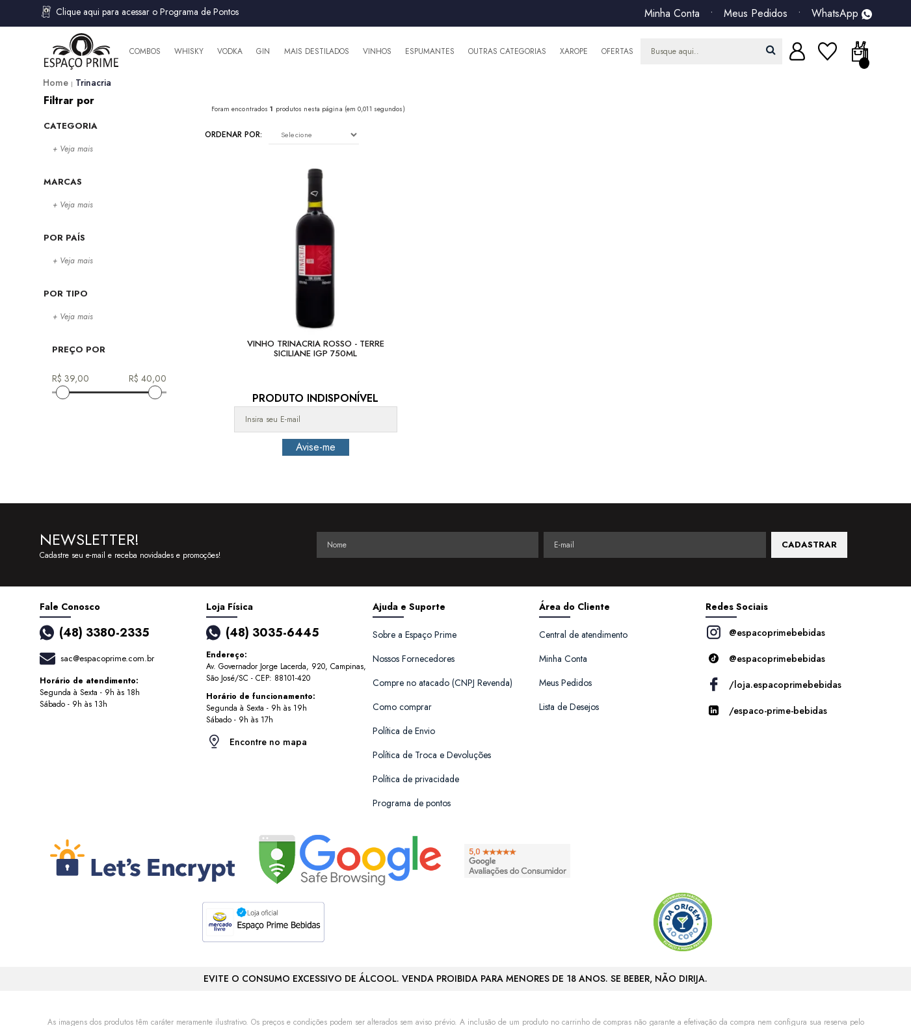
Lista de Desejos (569, 706)
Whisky (189, 51)
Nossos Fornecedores (414, 658)
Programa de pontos (412, 802)
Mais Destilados (316, 51)
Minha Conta (672, 13)
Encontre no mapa (256, 741)
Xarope (574, 51)
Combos (145, 51)
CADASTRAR (809, 544)
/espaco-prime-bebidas (766, 710)
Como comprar (402, 706)
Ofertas (617, 51)
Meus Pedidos (755, 13)
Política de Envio (404, 730)
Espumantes (430, 51)
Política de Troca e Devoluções (432, 754)
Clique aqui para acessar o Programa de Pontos (139, 11)
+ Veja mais (73, 149)
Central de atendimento (583, 634)
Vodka (230, 51)
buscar (770, 49)
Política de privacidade (416, 778)
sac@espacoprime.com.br (107, 658)
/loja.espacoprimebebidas (773, 684)
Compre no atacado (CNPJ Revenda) (442, 682)
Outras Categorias (507, 51)
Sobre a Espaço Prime (414, 634)
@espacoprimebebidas (765, 632)
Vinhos (377, 51)
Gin (263, 51)
